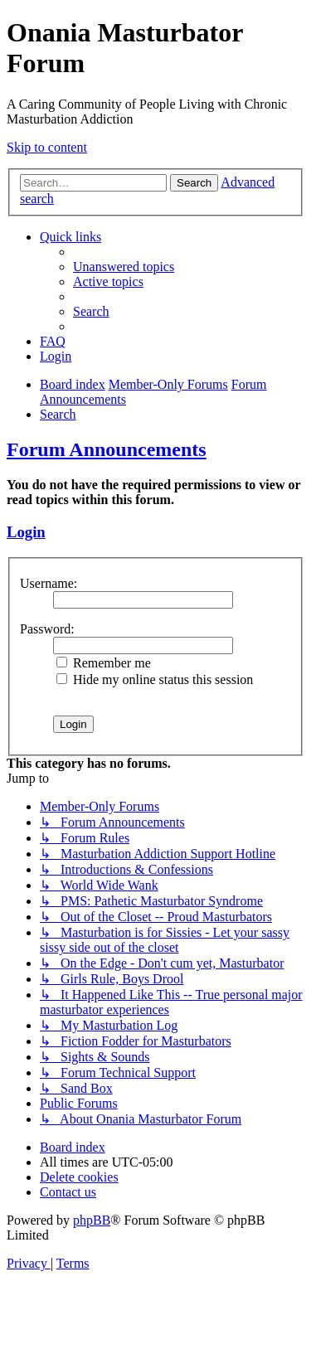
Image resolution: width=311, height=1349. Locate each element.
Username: (48, 583)
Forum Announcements (107, 449)
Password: (47, 629)
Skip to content (47, 147)
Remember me (103, 663)
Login (26, 532)
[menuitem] (123, 267)
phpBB (91, 1220)
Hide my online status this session (154, 679)
